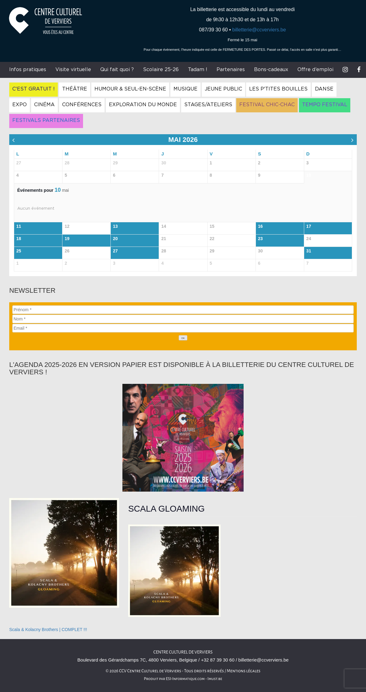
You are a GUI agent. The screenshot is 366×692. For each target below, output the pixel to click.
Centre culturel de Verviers (183, 652)
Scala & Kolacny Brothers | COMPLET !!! (48, 629)
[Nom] (183, 319)
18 (18, 238)
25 (18, 250)
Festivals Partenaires (46, 120)
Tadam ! (197, 69)
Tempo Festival (324, 104)
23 (260, 238)
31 (308, 250)
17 (308, 226)
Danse (324, 88)
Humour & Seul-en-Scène (130, 88)
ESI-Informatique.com (185, 679)
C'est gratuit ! (33, 88)
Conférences (81, 104)
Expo (19, 104)
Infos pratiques (27, 69)
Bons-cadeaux (271, 69)
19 (67, 238)
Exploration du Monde (143, 104)
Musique (185, 88)
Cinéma (44, 104)
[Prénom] (183, 309)
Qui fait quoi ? (117, 69)
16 (260, 226)
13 (115, 226)
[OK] (183, 337)
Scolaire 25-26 (161, 69)
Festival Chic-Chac (267, 104)
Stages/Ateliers (208, 104)
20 (115, 238)
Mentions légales (244, 671)
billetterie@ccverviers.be (259, 29)
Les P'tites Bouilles (278, 88)
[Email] (183, 328)
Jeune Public (223, 88)
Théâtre (74, 88)
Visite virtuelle (73, 69)
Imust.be (215, 679)
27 (115, 250)
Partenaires (231, 69)
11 (18, 226)
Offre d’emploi (315, 69)
